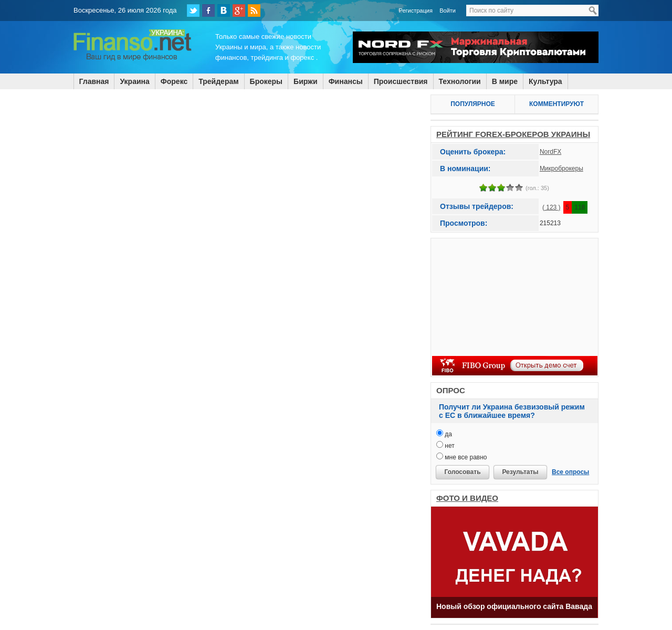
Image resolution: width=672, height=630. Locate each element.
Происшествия (401, 81)
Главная (94, 81)
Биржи (305, 81)
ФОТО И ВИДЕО (467, 498)
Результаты (520, 472)
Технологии (460, 81)
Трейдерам (218, 81)
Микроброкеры (561, 168)
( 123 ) (551, 207)
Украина (134, 81)
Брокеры (266, 81)
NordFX (550, 151)
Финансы (346, 81)
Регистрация (416, 10)
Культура (545, 81)
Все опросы (570, 472)
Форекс (174, 81)
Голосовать (462, 472)
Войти (447, 10)
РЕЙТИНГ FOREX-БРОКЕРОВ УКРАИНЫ (513, 134)
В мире (505, 81)
